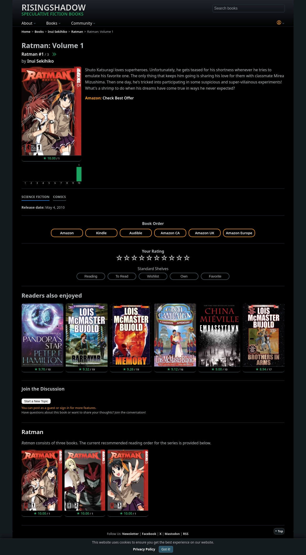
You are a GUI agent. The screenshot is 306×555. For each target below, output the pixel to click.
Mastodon (172, 534)
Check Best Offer (118, 98)
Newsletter (130, 534)
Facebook (149, 534)
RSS (185, 534)
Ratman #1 (33, 54)
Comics (59, 197)
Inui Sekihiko (40, 61)
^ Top (279, 531)
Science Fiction (35, 197)
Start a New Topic (36, 401)
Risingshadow (54, 9)
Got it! (165, 549)
